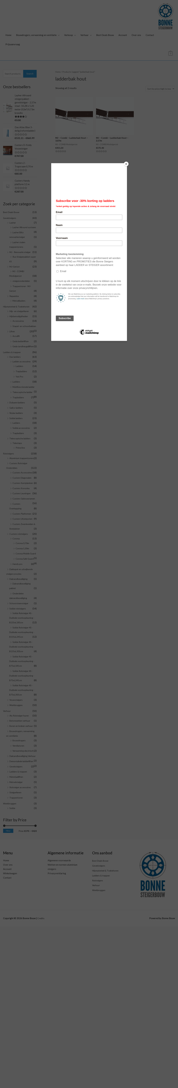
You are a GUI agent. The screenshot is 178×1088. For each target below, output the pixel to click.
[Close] (126, 164)
